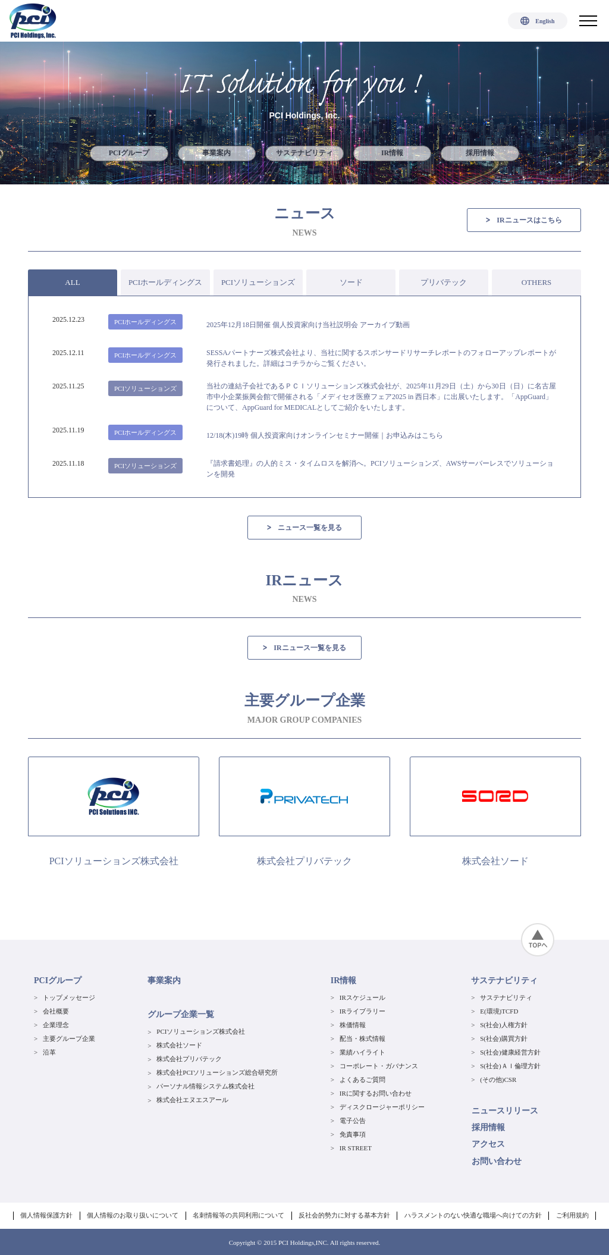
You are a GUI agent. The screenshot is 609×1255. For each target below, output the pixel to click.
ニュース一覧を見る (304, 527)
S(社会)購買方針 (503, 1038)
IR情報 (392, 153)
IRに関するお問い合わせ (376, 1093)
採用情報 (480, 153)
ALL (72, 282)
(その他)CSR (498, 1079)
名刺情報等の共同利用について (239, 1214)
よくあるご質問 (362, 1079)
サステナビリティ (304, 153)
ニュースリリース (504, 1110)
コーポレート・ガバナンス (379, 1065)
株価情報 (353, 1024)
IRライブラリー (362, 1011)
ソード (351, 282)
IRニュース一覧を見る (304, 648)
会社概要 (56, 1011)
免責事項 (353, 1134)
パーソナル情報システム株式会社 (205, 1086)
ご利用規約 (571, 1214)
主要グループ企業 (69, 1038)
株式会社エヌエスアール (192, 1100)
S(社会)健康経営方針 (510, 1052)
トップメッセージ (69, 997)
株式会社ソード (179, 1045)
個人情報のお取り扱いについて (134, 1214)
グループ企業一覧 (180, 1015)
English (537, 21)
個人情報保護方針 (48, 1214)
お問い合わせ (496, 1160)
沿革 (49, 1052)
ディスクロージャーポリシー (382, 1106)
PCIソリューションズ (258, 282)
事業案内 (216, 153)
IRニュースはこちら (523, 220)
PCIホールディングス (165, 282)
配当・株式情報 (362, 1038)
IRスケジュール (362, 997)
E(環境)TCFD (499, 1011)
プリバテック (443, 282)
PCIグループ (128, 153)
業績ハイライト (362, 1052)
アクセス (487, 1144)
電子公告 (353, 1120)
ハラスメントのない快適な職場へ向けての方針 (472, 1214)
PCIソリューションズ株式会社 (200, 1032)
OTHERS (537, 282)
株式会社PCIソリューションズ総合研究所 (217, 1073)
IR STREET (356, 1148)
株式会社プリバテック (189, 1059)
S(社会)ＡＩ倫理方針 (510, 1065)
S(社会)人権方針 (503, 1024)
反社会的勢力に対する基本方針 (344, 1214)
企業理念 (56, 1024)
